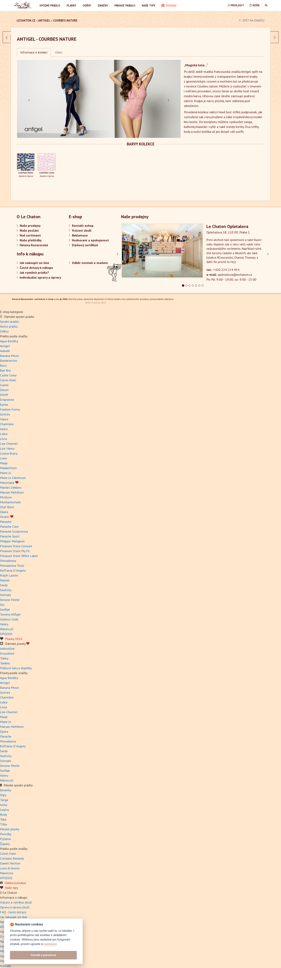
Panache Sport (10, 533)
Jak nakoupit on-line (34, 263)
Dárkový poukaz (15, 879)
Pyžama (5, 835)
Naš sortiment (30, 235)
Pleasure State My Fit (15, 547)
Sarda (4, 582)
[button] (29, 99)
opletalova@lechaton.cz (235, 275)
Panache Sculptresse (14, 528)
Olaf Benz (7, 503)
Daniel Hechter (10, 860)
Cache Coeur (8, 372)
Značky (103, 5)
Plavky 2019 (13, 635)
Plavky (71, 5)
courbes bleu (25, 172)
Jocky (3, 801)
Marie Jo (5, 469)
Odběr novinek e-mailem (90, 263)
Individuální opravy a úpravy (40, 277)
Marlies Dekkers (11, 484)
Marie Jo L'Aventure (13, 474)
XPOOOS (6, 630)
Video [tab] (58, 52)
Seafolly (6, 586)
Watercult (7, 626)
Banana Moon (9, 352)
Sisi (2, 601)
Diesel (4, 386)
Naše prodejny (30, 225)
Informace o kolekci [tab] (33, 52)
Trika (3, 816)
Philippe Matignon (12, 538)
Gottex (5, 411)
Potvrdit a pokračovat (43, 955)
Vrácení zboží (81, 230)
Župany (5, 840)
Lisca (3, 435)
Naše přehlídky (31, 240)
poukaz (169, 6)
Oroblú (6, 513)
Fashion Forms (10, 406)
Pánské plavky (9, 826)
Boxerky (5, 787)
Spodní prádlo (49, 5)
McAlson (6, 494)
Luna (3, 455)
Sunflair (5, 606)
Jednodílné (7, 645)
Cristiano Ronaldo (12, 855)
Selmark (5, 591)
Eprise (4, 401)
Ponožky (5, 830)
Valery (4, 621)
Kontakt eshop (82, 225)
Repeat (5, 577)
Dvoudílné (7, 650)
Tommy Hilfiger (10, 611)
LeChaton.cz (26, 20)
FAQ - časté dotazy (13, 909)
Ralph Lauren (9, 572)
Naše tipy (148, 5)
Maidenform (8, 464)
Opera (4, 508)
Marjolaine (9, 479)
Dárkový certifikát (85, 245)
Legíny (4, 806)
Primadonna (8, 557)
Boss (3, 362)
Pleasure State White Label (19, 552)
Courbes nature (65, 20)
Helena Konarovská (34, 245)
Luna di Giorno (10, 865)
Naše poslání (29, 230)
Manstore (6, 870)
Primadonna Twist (12, 562)
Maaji (3, 460)
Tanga (4, 796)
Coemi (4, 381)
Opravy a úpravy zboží (15, 904)
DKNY (4, 391)
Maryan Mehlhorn (12, 489)
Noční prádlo (9, 323)
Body (3, 811)
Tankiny (5, 660)
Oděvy (87, 5)
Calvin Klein (8, 377)
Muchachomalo (10, 499)
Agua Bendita (9, 338)
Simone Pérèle (10, 596)
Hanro (4, 416)
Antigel (44, 20)
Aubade (5, 347)
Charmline (7, 421)
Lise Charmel (9, 440)
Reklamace (80, 235)
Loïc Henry (7, 445)
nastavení (50, 944)
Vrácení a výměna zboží (16, 899)
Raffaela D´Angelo (13, 567)
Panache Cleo (9, 523)
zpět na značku (251, 20)
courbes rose (46, 172)
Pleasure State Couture (16, 543)
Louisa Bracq (8, 450)
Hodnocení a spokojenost (90, 240)
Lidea (3, 430)
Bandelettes (8, 357)
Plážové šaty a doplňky (16, 665)
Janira (4, 425)
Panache (5, 518)
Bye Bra (5, 367)
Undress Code (9, 616)
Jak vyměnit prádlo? (34, 272)
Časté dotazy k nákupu (36, 268)
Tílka (3, 821)
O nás (4, 933)
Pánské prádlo (124, 5)
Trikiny (4, 655)
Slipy (3, 791)
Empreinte (7, 396)
